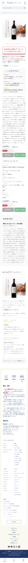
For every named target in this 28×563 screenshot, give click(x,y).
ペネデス (16, 475)
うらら (12, 320)
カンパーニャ (6, 479)
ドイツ (4, 486)
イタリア (5, 469)
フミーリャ (16, 485)
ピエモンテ (5, 473)
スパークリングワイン (7, 449)
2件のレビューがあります (13, 65)
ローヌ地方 (16, 456)
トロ (15, 483)
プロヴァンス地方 (17, 460)
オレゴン (16, 490)
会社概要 (14, 536)
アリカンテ (16, 481)
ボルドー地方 (16, 447)
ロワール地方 (16, 454)
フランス (20, 12)
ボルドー (25, 12)
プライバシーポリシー (14, 538)
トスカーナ (5, 471)
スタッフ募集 (14, 540)
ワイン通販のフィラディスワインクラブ (9, 12)
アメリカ (16, 488)
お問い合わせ (14, 528)
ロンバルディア (6, 477)
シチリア (5, 483)
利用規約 (14, 532)
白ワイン (5, 447)
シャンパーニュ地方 (18, 452)
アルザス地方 (16, 462)
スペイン (16, 469)
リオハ (15, 471)
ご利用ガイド (14, 530)
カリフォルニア (17, 492)
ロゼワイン (5, 451)
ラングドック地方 (17, 458)
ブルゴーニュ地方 (17, 450)
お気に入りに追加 (20, 155)
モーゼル (5, 490)
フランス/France (7, 181)
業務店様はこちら (14, 542)
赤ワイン (5, 445)
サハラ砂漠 (13, 338)
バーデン (5, 488)
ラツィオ (5, 475)
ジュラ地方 (16, 464)
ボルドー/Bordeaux (17, 181)
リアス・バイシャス (18, 477)
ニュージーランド (17, 494)
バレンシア (16, 479)
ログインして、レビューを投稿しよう (14, 361)
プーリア (5, 481)
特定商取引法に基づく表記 (14, 534)
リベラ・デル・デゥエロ (19, 473)
